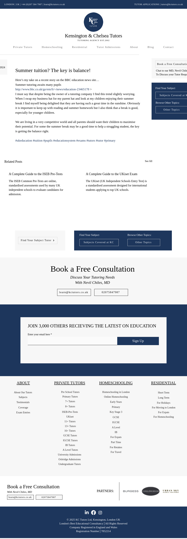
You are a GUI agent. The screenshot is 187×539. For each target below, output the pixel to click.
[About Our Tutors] (23, 392)
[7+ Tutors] (70, 401)
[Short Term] (163, 392)
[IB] (116, 432)
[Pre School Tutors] (70, 392)
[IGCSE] (116, 422)
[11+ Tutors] (70, 421)
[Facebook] (93, 512)
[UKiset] (70, 416)
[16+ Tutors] (70, 430)
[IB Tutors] (70, 445)
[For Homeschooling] (163, 417)
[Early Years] (116, 402)
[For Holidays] (163, 403)
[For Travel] (116, 452)
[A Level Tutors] (70, 450)
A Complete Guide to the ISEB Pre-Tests (36, 174)
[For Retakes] (116, 447)
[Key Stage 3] (116, 412)
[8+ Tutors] (70, 406)
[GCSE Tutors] (70, 435)
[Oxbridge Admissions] (69, 459)
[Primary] (116, 407)
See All (148, 161)
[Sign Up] (138, 341)
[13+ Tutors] (70, 426)
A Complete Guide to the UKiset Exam (111, 174)
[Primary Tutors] (70, 396)
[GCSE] (116, 417)
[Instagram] (100, 512)
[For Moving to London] (163, 407)
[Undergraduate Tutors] (69, 464)
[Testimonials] (23, 402)
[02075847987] (111, 292)
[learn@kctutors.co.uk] (74, 292)
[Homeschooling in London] (116, 392)
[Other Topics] (143, 242)
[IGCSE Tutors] (70, 440)
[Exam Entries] (23, 412)
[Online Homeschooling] (116, 397)
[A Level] (116, 427)
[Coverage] (23, 407)
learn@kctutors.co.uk (54, 4)
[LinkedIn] (86, 512)
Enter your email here (39, 334)
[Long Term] (163, 397)
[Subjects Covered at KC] (99, 242)
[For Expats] (116, 437)
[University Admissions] (69, 454)
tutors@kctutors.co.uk (172, 4)
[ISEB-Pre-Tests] (70, 412)
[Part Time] (116, 442)
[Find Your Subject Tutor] (37, 240)
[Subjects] (23, 397)
